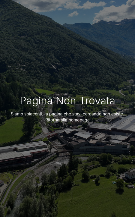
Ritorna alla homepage (67, 119)
